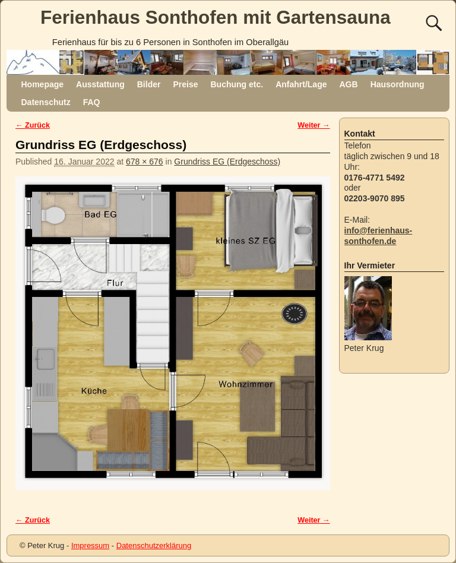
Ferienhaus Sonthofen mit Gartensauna (215, 17)
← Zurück (32, 125)
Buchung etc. (236, 84)
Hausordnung (397, 84)
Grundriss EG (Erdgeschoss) (227, 161)
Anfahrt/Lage (301, 84)
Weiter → (313, 125)
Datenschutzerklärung (153, 545)
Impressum (90, 545)
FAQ (91, 102)
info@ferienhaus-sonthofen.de (378, 236)
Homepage (42, 84)
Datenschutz (46, 102)
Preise (185, 84)
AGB (349, 84)
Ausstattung (100, 84)
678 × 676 (144, 161)
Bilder (149, 84)
